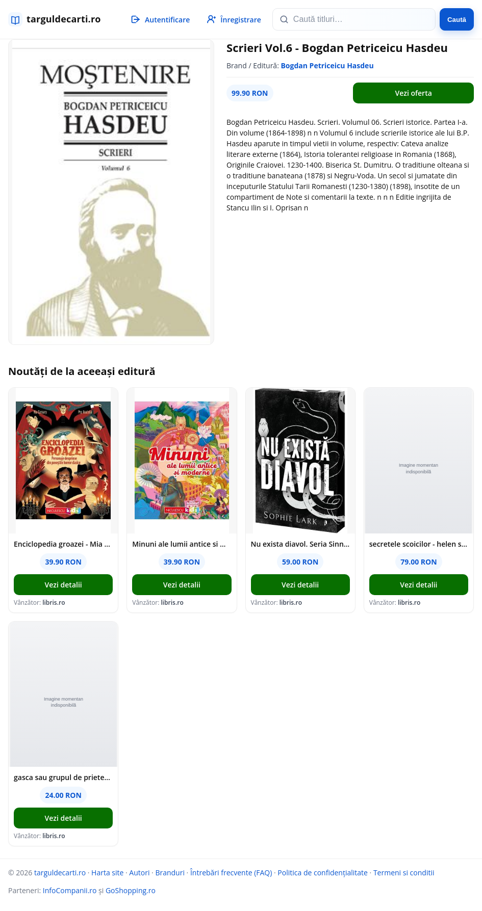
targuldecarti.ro (60, 872)
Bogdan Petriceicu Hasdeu (327, 65)
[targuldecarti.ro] (59, 19)
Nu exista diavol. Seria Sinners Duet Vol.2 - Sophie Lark (300, 544)
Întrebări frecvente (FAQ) (231, 872)
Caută (456, 19)
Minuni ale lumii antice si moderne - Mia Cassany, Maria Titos (181, 544)
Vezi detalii (63, 585)
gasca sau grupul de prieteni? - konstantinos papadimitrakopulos (63, 777)
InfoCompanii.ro (70, 890)
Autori (139, 872)
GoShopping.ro (131, 890)
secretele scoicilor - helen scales (418, 544)
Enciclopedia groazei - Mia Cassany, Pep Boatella (63, 544)
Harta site (107, 872)
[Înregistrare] (233, 19)
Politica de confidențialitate (322, 872)
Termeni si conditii (404, 872)
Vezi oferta (413, 93)
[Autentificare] (159, 19)
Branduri (170, 872)
